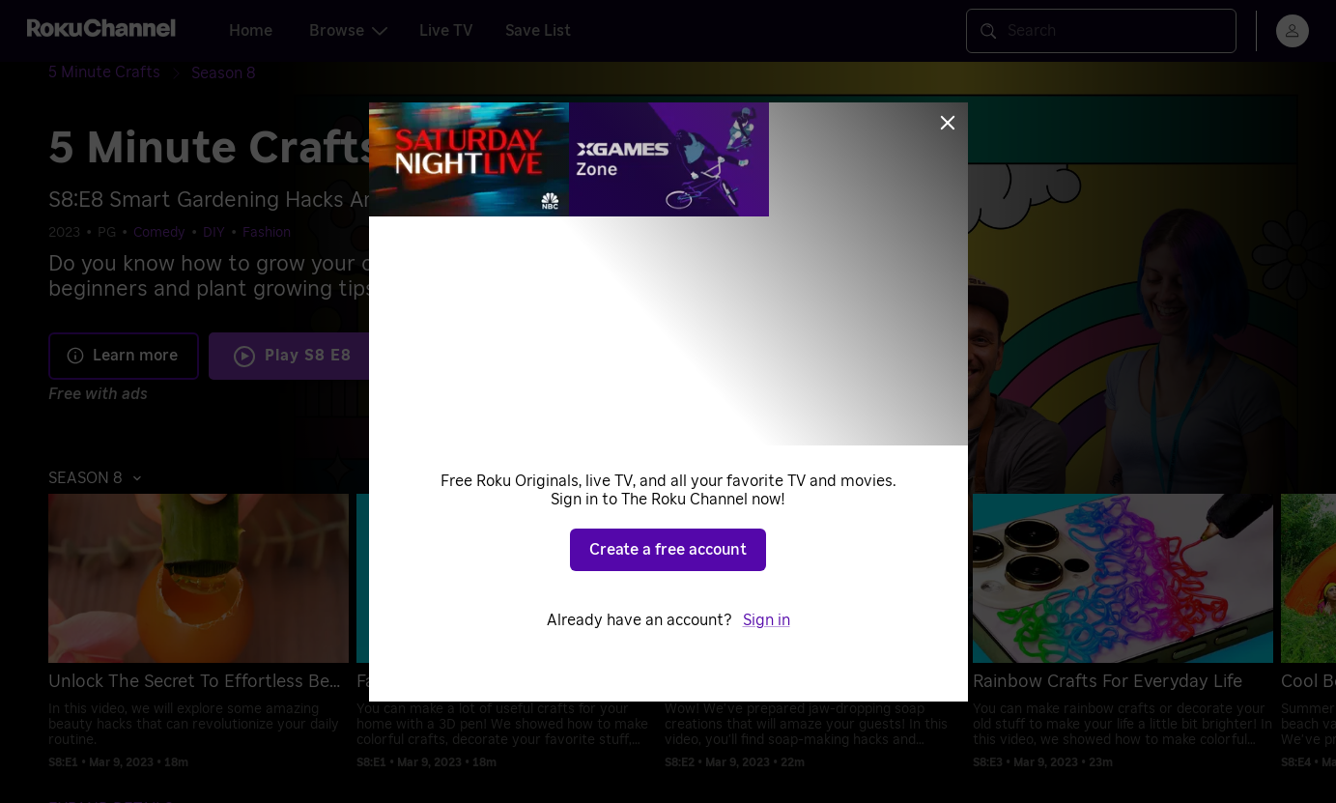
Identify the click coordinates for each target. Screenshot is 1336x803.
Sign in (766, 620)
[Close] (947, 122)
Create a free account (668, 550)
